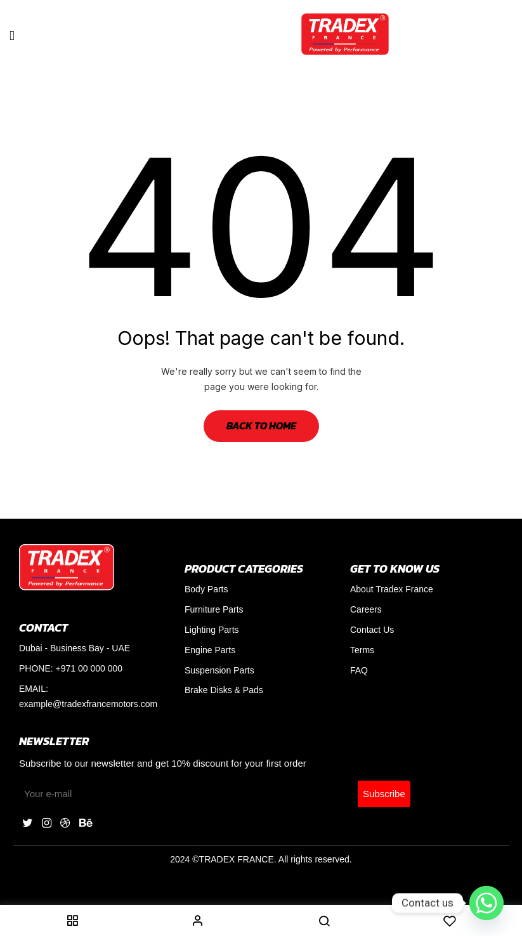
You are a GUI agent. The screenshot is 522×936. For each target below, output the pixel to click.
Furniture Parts (214, 609)
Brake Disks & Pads (224, 690)
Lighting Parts (212, 630)
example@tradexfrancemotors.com (88, 704)
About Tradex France (391, 589)
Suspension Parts (219, 670)
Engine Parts (210, 650)
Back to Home (261, 425)
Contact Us (372, 630)
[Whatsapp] (486, 903)
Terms (362, 650)
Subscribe (384, 793)
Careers (366, 609)
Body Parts (206, 589)
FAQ (359, 670)
